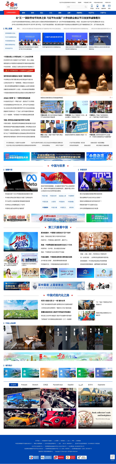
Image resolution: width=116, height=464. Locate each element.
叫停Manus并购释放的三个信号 (15, 205)
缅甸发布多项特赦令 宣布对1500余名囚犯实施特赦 (19, 137)
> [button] (111, 28)
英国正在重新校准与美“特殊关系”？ (91, 201)
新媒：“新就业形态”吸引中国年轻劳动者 (53, 236)
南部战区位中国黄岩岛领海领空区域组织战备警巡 (19, 63)
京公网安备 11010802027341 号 (76, 446)
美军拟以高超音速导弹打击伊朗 (19, 120)
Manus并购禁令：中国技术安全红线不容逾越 (17, 189)
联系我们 (63, 440)
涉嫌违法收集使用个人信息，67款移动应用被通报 (19, 89)
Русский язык (58, 385)
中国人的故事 (10, 323)
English (13, 385)
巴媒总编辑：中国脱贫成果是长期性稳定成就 (56, 257)
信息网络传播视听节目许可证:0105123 (33, 448)
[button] (111, 75)
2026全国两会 (46, 145)
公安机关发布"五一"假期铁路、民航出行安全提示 (19, 83)
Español (70, 385)
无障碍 (112, 458)
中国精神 (45, 207)
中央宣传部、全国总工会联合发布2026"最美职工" (19, 66)
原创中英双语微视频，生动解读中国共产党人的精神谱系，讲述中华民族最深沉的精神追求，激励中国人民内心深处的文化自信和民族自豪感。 (58, 188)
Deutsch (35, 385)
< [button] (109, 28)
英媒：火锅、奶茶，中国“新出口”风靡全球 (93, 254)
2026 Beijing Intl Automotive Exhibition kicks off (21, 426)
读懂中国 (8, 170)
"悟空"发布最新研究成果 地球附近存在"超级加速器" (57, 304)
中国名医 (92, 135)
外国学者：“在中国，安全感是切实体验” (53, 248)
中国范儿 (92, 115)
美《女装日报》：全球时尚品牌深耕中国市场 (94, 257)
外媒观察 (7, 249)
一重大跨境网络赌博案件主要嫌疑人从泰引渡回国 (19, 86)
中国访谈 (68, 115)
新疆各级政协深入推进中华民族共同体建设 (56, 312)
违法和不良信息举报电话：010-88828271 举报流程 (87, 443)
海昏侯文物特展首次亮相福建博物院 (52, 98)
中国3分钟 (44, 115)
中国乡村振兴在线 (98, 2)
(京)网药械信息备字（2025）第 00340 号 (82, 448)
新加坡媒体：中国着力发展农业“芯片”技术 (55, 233)
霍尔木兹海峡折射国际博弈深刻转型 (91, 194)
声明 (73, 440)
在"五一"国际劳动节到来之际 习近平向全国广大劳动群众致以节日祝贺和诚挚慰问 (58, 18)
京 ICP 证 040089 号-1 (37, 446)
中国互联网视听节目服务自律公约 (23, 443)
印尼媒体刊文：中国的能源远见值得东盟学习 (55, 264)
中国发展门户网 (87, 2)
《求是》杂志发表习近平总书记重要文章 (88, 22)
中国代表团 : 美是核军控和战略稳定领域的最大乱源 (20, 123)
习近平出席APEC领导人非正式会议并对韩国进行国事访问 (47, 142)
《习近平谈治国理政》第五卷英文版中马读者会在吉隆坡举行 (60, 24)
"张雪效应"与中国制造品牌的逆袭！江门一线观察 (56, 319)
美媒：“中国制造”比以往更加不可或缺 (52, 252)
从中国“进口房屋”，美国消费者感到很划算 (54, 260)
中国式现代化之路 (58, 295)
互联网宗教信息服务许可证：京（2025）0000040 (57, 448)
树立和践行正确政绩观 (102, 145)
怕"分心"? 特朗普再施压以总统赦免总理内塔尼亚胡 (19, 133)
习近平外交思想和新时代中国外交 (67, 2)
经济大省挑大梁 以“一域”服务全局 (53, 301)
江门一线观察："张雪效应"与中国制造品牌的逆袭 (19, 115)
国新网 (79, 2)
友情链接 (78, 440)
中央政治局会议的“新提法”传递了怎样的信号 (19, 197)
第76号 (37, 24)
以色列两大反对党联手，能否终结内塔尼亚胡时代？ (94, 189)
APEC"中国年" (60, 145)
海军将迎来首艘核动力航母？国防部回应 (18, 76)
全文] (102, 22)
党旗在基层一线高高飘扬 (97, 142)
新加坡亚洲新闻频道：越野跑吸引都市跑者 (93, 264)
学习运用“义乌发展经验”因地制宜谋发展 (17, 201)
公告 (68, 440)
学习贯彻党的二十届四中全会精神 (15, 142)
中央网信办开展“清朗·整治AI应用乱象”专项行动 (18, 79)
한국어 (90, 385)
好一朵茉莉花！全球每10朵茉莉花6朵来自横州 (18, 317)
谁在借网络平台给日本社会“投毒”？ (91, 197)
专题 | (6, 120)
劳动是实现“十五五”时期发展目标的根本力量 (19, 194)
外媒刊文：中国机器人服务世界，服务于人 (54, 240)
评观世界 (83, 170)
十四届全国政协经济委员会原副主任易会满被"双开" (19, 92)
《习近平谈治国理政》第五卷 (77, 142)
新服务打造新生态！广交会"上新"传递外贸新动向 (19, 111)
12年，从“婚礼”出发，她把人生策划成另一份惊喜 (20, 348)
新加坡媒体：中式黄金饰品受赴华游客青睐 (93, 261)
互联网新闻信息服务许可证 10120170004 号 (55, 446)
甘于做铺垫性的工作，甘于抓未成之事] (92, 24)
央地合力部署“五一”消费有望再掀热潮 (17, 98)
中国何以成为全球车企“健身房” (14, 208)
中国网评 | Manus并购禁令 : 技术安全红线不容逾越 (19, 130)
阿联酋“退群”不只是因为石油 (89, 205)
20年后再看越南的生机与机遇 (89, 208)
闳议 (42, 135)
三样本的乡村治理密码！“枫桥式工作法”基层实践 (56, 308)
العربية (81, 385)
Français (24, 385)
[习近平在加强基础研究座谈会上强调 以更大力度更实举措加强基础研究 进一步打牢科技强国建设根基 (43, 22)
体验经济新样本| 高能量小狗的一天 (76, 135)
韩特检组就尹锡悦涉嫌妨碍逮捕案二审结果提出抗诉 (20, 127)
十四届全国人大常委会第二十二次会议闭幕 (18, 57)
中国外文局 (107, 2)
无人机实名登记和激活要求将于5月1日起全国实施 (19, 108)
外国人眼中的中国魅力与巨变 (88, 249)
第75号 (33, 24)
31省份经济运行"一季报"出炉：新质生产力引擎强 (19, 101)
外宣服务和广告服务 (47, 440)
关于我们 (37, 440)
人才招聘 (56, 440)
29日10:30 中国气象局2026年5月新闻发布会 (76, 28)
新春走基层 (87, 145)
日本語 (45, 385)
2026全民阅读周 (74, 145)
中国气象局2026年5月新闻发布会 (51, 47)
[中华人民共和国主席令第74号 (21, 24)
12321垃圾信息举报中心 (50, 443)
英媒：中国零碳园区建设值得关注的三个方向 (56, 245)
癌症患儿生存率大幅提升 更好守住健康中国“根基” (56, 316)
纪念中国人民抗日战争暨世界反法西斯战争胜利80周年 (21, 145)
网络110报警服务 (38, 443)
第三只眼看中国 (58, 227)
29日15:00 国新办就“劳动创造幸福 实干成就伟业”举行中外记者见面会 (41, 28)
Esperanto (101, 385)
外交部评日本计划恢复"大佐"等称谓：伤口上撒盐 (19, 60)
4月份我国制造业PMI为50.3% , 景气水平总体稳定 (19, 105)
